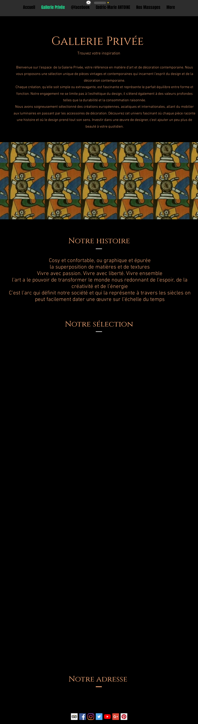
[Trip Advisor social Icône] (74, 716)
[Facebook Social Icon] (82, 716)
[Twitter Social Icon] (99, 716)
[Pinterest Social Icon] (124, 716)
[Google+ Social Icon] (115, 716)
